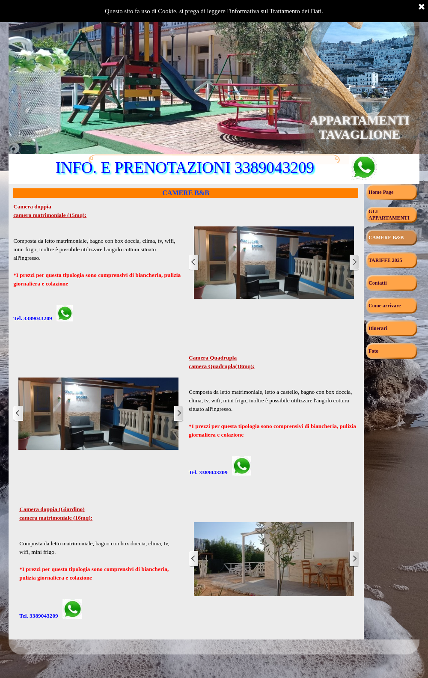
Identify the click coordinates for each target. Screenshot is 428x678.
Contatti (378, 283)
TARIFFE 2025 (385, 260)
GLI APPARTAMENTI (389, 214)
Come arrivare (385, 306)
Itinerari (378, 328)
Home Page (381, 192)
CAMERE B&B (386, 238)
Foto (373, 351)
